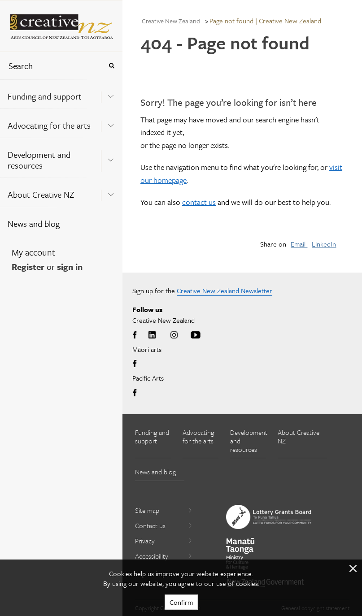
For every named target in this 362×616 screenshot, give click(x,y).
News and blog (34, 223)
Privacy (163, 541)
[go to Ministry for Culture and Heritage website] (240, 554)
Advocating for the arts (49, 125)
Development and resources (39, 159)
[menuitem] (61, 93)
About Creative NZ (41, 194)
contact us (199, 202)
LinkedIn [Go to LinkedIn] (152, 335)
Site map (163, 510)
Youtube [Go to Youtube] (195, 335)
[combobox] (51, 65)
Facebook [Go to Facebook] (136, 335)
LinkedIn (324, 244)
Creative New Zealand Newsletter (224, 290)
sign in (70, 266)
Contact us (163, 525)
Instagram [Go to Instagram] (174, 335)
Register (28, 266)
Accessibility (163, 556)
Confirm (181, 602)
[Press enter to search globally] (111, 65)
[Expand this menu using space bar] (111, 93)
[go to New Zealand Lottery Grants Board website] (268, 517)
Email (299, 244)
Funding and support (45, 96)
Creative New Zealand (171, 21)
